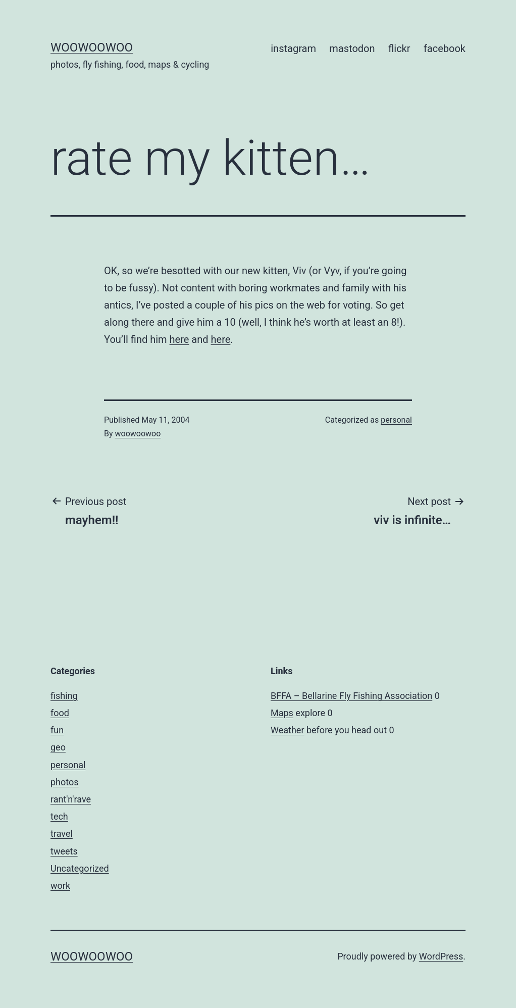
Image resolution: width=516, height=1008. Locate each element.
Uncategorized (79, 868)
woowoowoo (91, 47)
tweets (64, 851)
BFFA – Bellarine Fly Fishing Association (351, 695)
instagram (293, 48)
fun (57, 730)
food (59, 713)
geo (58, 747)
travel (61, 833)
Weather (287, 730)
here (179, 339)
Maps (282, 713)
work (60, 885)
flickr (399, 48)
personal (396, 420)
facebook (445, 48)
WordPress (441, 956)
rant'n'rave (70, 799)
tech (59, 816)
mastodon (352, 48)
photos (64, 782)
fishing (64, 695)
